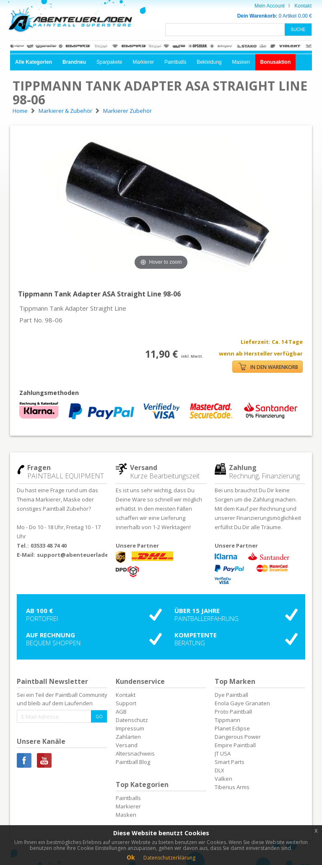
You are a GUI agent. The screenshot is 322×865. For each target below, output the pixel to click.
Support (126, 703)
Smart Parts (229, 762)
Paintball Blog (133, 762)
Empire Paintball (235, 745)
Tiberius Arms (232, 787)
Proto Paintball (233, 711)
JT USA (223, 753)
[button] (33, 62)
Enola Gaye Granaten (242, 703)
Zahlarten (128, 736)
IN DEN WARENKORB (268, 367)
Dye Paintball (231, 695)
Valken (223, 778)
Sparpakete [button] (109, 62)
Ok (131, 857)
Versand (127, 745)
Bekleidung (209, 62)
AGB (121, 711)
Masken (241, 62)
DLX (219, 770)
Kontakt (303, 6)
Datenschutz (132, 720)
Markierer (143, 62)
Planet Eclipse (232, 728)
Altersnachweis (135, 753)
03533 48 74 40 (49, 545)
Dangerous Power (238, 736)
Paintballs (175, 62)
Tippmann (227, 720)
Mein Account (269, 6)
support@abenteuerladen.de (79, 554)
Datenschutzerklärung (169, 857)
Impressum (130, 728)
